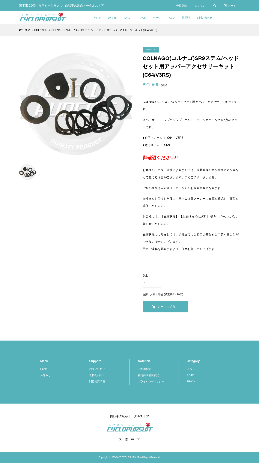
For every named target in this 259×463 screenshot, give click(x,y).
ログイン (200, 5)
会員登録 (181, 5)
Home (97, 17)
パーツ (157, 17)
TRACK (141, 17)
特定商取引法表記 (148, 375)
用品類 (186, 17)
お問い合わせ (204, 17)
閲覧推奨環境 (97, 381)
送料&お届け (96, 375)
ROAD (126, 17)
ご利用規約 (144, 368)
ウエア (171, 17)
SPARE (111, 17)
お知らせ (45, 375)
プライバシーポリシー (151, 381)
